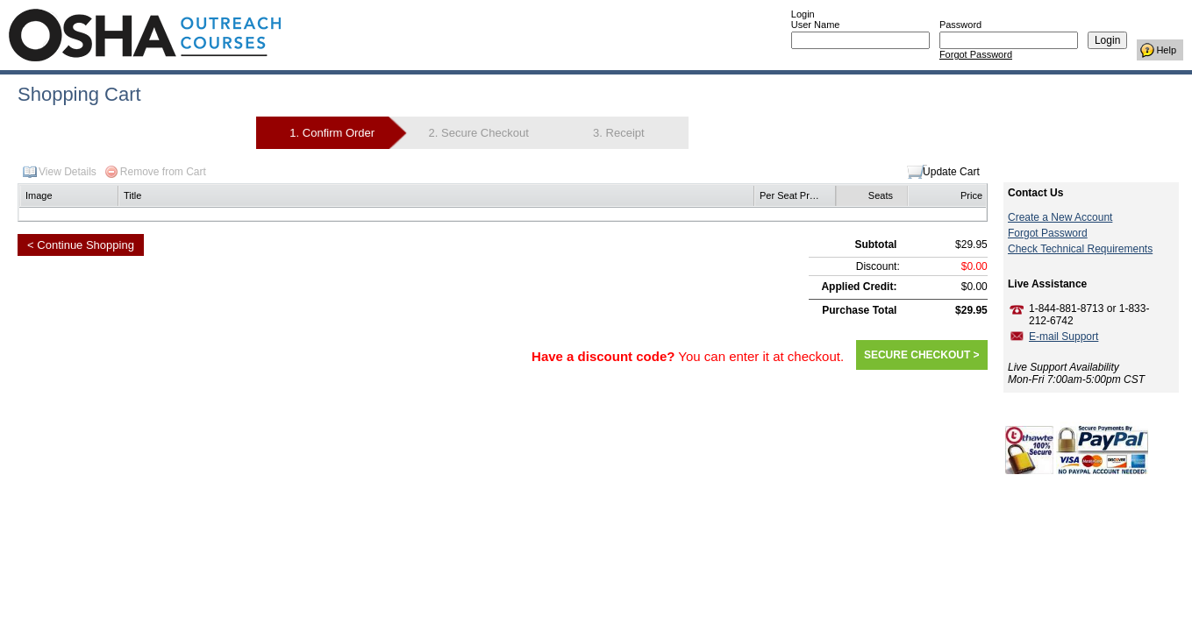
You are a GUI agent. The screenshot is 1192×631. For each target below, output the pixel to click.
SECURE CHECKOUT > (922, 355)
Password (960, 24)
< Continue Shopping (80, 245)
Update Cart (951, 172)
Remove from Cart (163, 172)
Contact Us (1035, 193)
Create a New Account (1060, 217)
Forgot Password (975, 54)
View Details (67, 172)
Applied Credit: (858, 286)
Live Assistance (1047, 284)
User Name (815, 24)
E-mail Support (1063, 336)
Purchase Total (859, 310)
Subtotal (875, 244)
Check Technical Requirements (1080, 249)
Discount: (878, 266)
